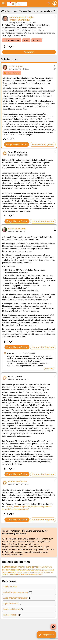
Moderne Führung (11, 609)
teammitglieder (15, 574)
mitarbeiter (26, 570)
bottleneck (39, 574)
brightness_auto (53, 626)
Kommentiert (20, 353)
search (49, 3)
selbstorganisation (11, 40)
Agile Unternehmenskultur (21, 18)
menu (3, 3)
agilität (5, 569)
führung (36, 40)
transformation (28, 572)
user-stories (36, 570)
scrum (6, 566)
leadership (5, 574)
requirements (25, 574)
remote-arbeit (48, 572)
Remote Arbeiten (11, 614)
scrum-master (18, 566)
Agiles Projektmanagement (15, 592)
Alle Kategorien (10, 586)
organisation (38, 572)
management (32, 566)
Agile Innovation (10, 603)
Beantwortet (13, 69)
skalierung (33, 574)
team (26, 40)
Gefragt (12, 22)
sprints (44, 570)
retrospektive (15, 569)
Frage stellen (46, 634)
